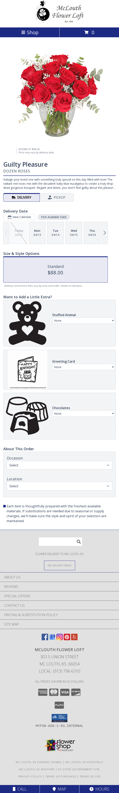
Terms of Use (90, 776)
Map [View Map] (59, 789)
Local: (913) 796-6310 (59, 671)
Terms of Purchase (60, 776)
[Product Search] (60, 541)
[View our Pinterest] (67, 639)
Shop (29, 32)
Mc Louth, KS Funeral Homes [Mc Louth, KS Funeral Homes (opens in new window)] (39, 762)
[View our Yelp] (74, 639)
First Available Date (54, 217)
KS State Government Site (79, 769)
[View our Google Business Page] (52, 639)
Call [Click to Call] (20, 789)
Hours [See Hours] (99, 789)
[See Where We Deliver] (59, 565)
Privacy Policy (30, 776)
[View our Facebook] (45, 639)
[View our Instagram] (59, 639)
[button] (59, 718)
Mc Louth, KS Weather (36, 769)
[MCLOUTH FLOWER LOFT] (59, 21)
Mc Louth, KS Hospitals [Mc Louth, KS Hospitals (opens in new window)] (84, 762)
